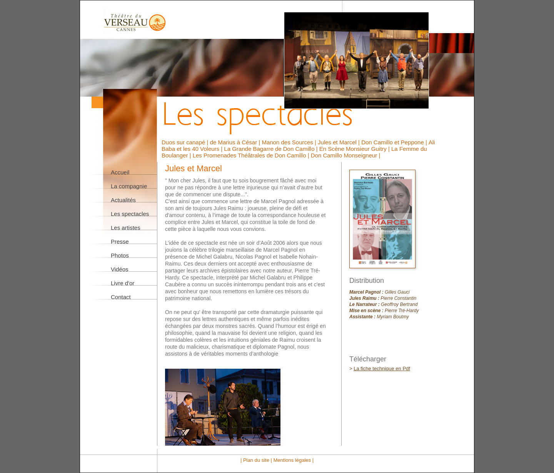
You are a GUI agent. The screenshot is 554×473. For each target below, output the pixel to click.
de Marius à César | (236, 142)
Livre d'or (122, 283)
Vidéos (119, 269)
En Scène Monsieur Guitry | (355, 148)
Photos (120, 255)
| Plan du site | (257, 460)
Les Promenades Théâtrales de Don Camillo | (252, 155)
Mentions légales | (293, 460)
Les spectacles (130, 214)
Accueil (120, 172)
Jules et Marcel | (339, 142)
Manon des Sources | (290, 142)
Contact (121, 297)
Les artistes (125, 227)
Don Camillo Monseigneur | (345, 155)
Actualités (123, 200)
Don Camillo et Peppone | (395, 142)
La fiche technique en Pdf (382, 368)
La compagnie (129, 186)
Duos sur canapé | (186, 142)
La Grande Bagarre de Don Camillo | (271, 148)
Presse (120, 241)
